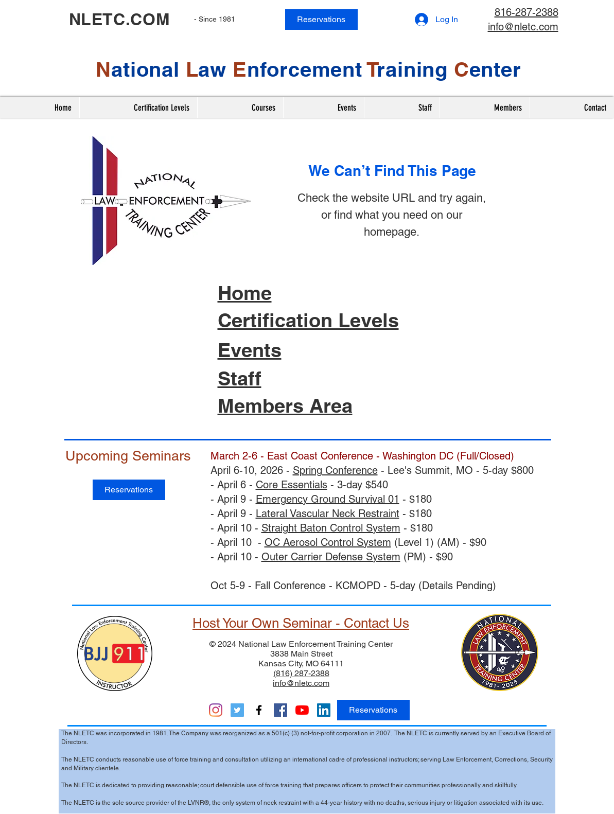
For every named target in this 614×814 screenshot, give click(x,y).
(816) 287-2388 (301, 673)
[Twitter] (237, 710)
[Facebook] (259, 710)
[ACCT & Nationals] (280, 710)
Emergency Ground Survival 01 (327, 499)
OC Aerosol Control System (328, 542)
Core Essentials (291, 485)
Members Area (285, 405)
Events (250, 350)
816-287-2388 (526, 12)
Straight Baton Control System (330, 528)
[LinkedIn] (323, 710)
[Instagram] (215, 710)
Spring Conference (335, 470)
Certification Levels (308, 320)
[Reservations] (321, 19)
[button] (240, 107)
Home (245, 293)
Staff (239, 378)
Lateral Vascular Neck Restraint (327, 513)
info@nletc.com (523, 27)
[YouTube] (302, 710)
